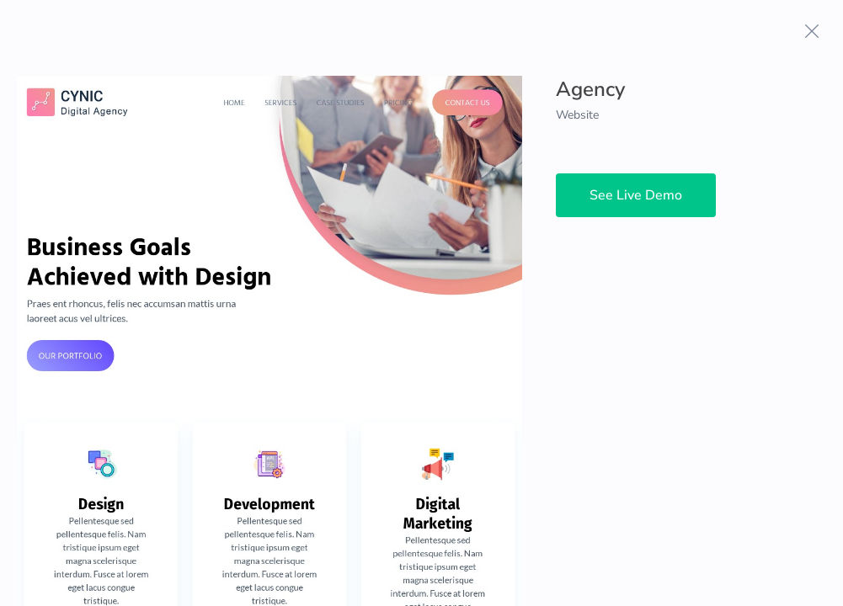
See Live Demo (636, 195)
